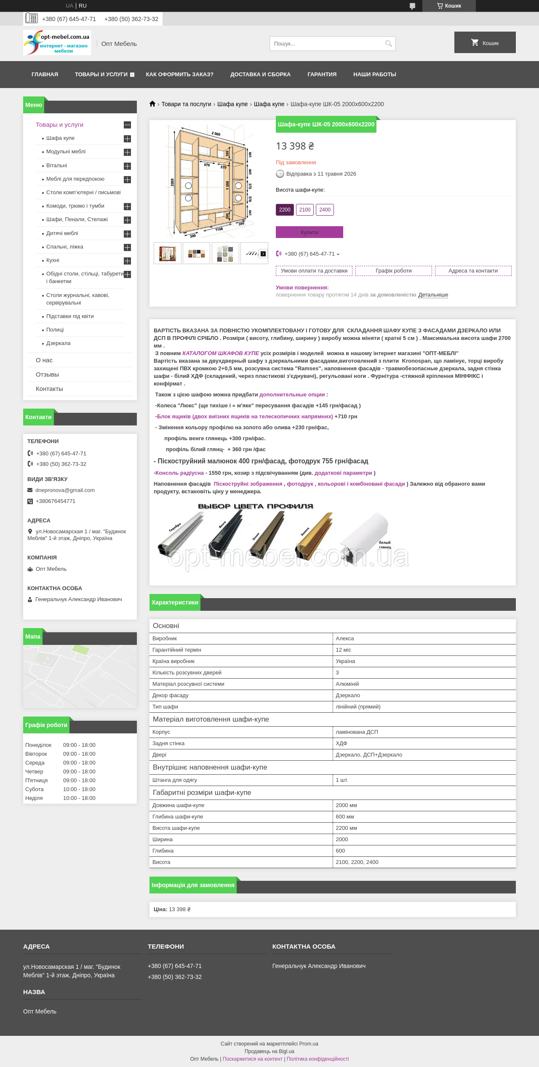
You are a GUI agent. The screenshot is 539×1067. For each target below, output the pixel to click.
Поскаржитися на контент (253, 1059)
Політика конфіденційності (318, 1059)
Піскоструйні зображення (248, 484)
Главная (45, 74)
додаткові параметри (343, 473)
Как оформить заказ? (180, 74)
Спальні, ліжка (64, 246)
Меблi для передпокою (75, 179)
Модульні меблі (65, 151)
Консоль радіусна (179, 473)
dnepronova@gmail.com (65, 490)
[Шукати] (388, 43)
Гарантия (321, 74)
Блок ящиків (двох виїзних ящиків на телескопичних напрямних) (245, 416)
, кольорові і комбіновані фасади (359, 484)
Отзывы (47, 374)
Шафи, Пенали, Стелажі (77, 219)
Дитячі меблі (62, 233)
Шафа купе (232, 104)
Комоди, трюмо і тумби (75, 206)
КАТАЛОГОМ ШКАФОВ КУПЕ (220, 353)
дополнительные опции (292, 394)
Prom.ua (308, 1044)
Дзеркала (58, 343)
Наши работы (374, 74)
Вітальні (56, 165)
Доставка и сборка (260, 74)
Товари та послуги (186, 104)
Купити (309, 232)
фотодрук (300, 484)
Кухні (52, 260)
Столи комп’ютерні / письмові (83, 192)
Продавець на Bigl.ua (269, 1051)
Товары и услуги (101, 74)
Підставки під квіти (70, 316)
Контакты (49, 388)
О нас (44, 360)
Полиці (55, 329)
